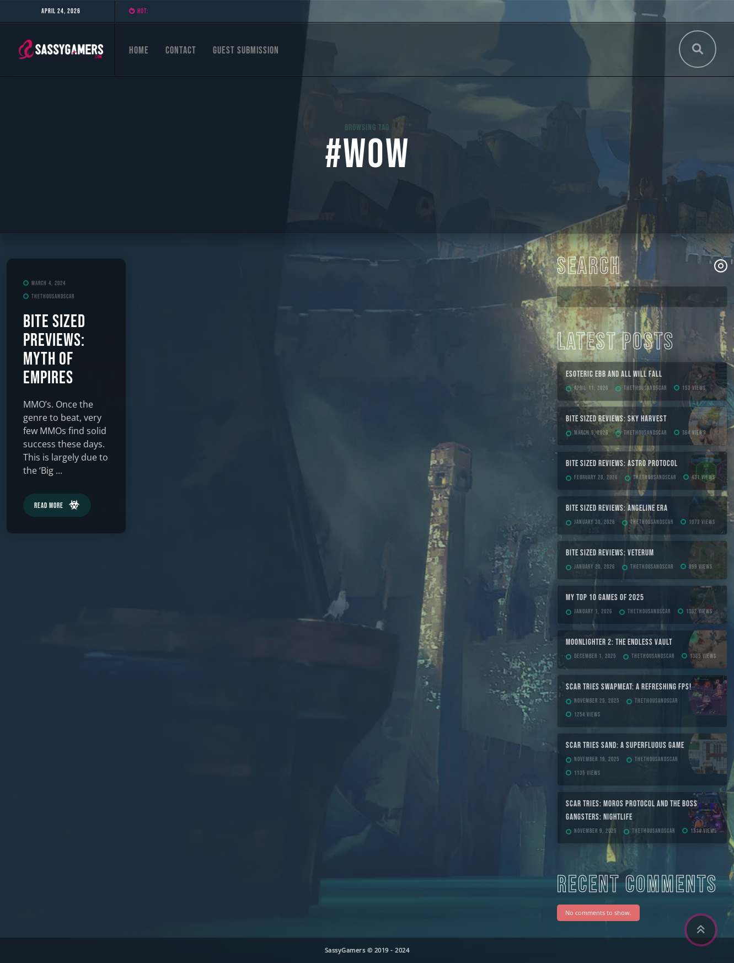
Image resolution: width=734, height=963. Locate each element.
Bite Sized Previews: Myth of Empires (54, 350)
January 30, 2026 (594, 522)
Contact (180, 50)
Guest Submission (246, 50)
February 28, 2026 (596, 477)
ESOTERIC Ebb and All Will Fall (614, 374)
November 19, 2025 (596, 759)
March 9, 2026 (591, 432)
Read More (48, 505)
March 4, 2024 (48, 283)
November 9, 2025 (595, 830)
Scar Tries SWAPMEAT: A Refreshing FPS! (629, 687)
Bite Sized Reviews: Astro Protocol (622, 463)
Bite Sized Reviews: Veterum (610, 553)
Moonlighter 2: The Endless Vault (619, 642)
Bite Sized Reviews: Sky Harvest (616, 419)
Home (139, 50)
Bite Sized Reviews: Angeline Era (617, 508)
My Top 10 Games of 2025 (605, 597)
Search (589, 267)
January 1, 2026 (593, 611)
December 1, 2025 (595, 656)
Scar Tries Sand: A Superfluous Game (625, 745)
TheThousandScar (52, 296)
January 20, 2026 (594, 566)
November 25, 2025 (596, 700)
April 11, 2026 (591, 388)
